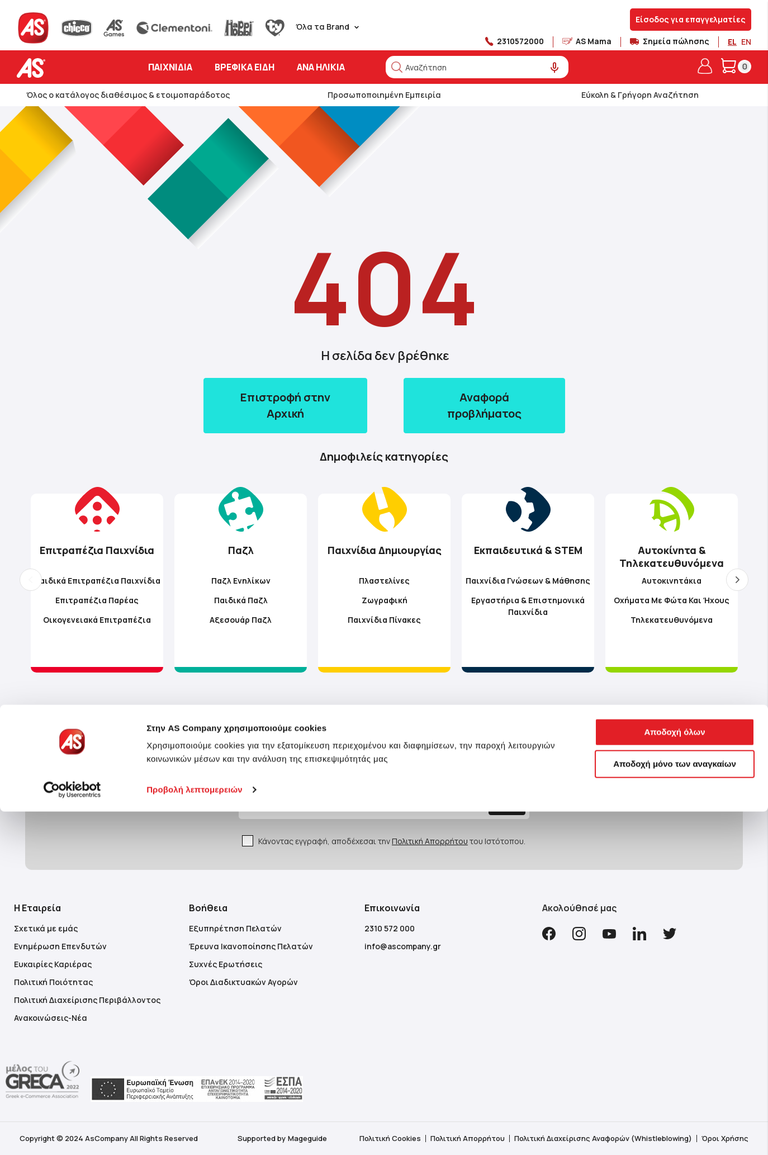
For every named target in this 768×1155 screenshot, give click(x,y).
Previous (31, 580)
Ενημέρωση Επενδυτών (60, 946)
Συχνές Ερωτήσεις (225, 964)
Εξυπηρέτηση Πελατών (235, 928)
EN (746, 41)
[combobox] (477, 67)
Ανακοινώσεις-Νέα (50, 1017)
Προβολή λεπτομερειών (194, 1133)
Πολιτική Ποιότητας (53, 982)
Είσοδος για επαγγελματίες (691, 19)
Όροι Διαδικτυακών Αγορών (243, 982)
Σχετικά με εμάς (46, 928)
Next (737, 580)
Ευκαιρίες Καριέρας (53, 964)
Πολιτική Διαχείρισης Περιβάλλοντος (87, 1000)
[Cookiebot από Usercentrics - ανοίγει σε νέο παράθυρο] (72, 1133)
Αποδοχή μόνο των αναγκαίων (674, 1107)
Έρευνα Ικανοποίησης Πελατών (251, 946)
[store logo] (66, 68)
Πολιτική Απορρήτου (430, 841)
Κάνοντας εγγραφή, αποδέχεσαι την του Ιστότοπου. (391, 841)
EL (732, 41)
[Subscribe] (480, 803)
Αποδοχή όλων (674, 1075)
